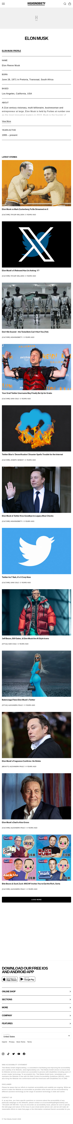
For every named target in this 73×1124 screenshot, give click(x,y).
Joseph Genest (17, 460)
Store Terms (20, 1042)
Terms (29, 1042)
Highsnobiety (16, 337)
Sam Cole (15, 399)
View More (6, 121)
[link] (36, 188)
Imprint (4, 1042)
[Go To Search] (64, 3)
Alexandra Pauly (15, 705)
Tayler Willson (17, 215)
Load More (36, 899)
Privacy (11, 1042)
